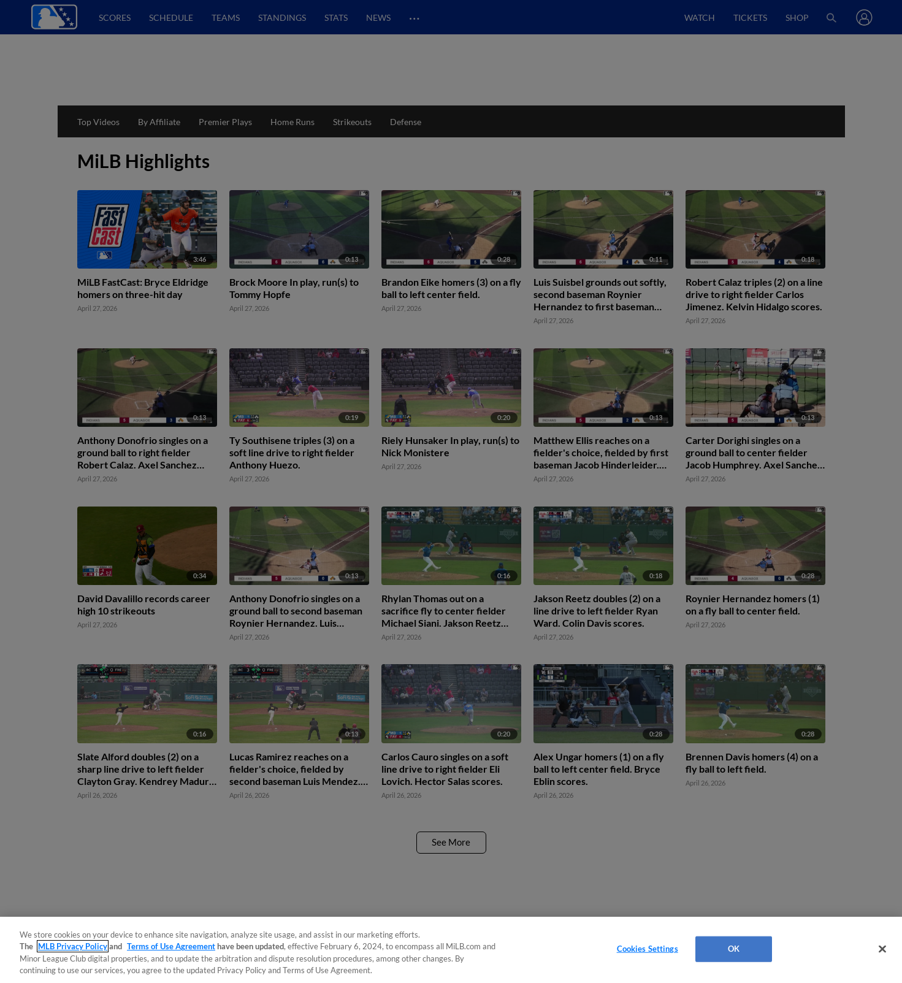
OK (734, 949)
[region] (451, 950)
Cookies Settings (647, 949)
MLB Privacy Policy (72, 946)
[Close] (882, 948)
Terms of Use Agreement (171, 946)
